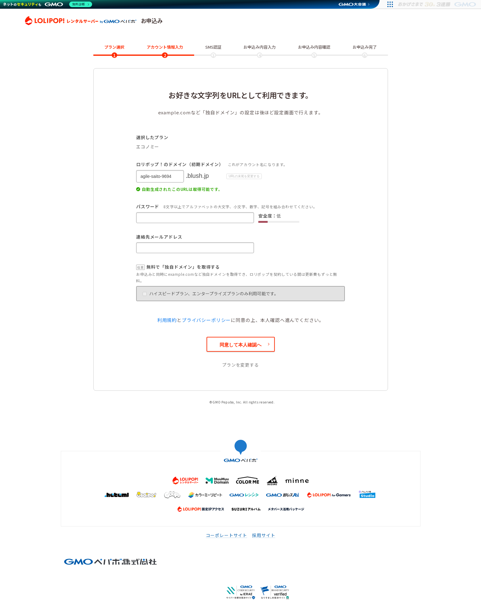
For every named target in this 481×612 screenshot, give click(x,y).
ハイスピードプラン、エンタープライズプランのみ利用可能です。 (210, 293)
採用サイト (263, 535)
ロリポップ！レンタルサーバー (80, 20)
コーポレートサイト (226, 535)
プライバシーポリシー (206, 320)
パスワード (147, 206)
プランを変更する (240, 365)
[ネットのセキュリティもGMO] (48, 4)
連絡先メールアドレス (159, 237)
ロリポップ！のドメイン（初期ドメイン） (180, 164)
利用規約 (167, 320)
